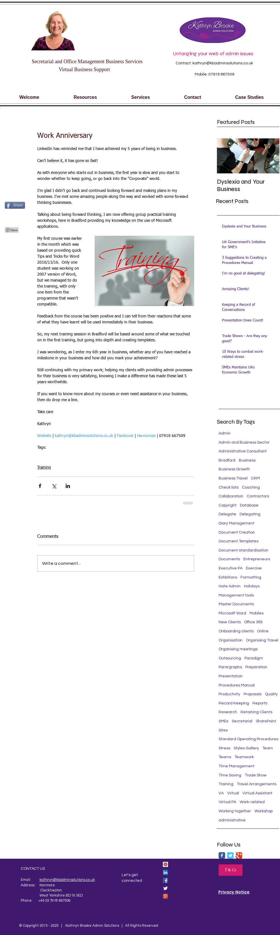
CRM (255, 478)
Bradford (227, 460)
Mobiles (257, 613)
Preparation (256, 667)
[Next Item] (270, 155)
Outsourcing (230, 658)
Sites (223, 730)
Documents (229, 559)
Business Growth (234, 469)
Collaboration (231, 496)
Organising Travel (262, 640)
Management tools (236, 595)
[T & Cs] (230, 870)
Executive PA (230, 568)
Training (74, 456)
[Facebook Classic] (222, 855)
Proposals (253, 694)
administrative (232, 820)
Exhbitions (228, 577)
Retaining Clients (256, 712)
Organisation (230, 640)
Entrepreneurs (256, 559)
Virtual (233, 793)
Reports (259, 703)
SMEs (223, 721)
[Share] (15, 205)
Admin (225, 433)
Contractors (258, 496)
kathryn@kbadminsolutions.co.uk (222, 63)
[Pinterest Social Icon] (165, 864)
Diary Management (236, 523)
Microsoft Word (50, 456)
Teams (225, 757)
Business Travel (233, 478)
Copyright (228, 505)
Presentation (230, 676)
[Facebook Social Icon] (165, 880)
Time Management (236, 766)
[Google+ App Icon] (165, 896)
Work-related (252, 802)
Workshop (263, 811)
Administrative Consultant (243, 451)
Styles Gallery (246, 748)
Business (247, 460)
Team (267, 748)
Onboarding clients (236, 631)
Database (249, 505)
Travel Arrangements (256, 784)
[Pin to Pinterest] (12, 230)
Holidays (252, 586)
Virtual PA (227, 802)
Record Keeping (234, 703)
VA (221, 793)
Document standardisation (243, 550)
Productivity (229, 694)
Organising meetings (238, 649)
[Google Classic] (239, 855)
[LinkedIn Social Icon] (165, 872)
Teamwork (244, 757)
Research (228, 712)
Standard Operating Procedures (248, 739)
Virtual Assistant (257, 793)
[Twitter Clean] (165, 888)
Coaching (251, 487)
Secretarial (93, 456)
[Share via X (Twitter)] (54, 486)
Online (263, 631)
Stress (224, 748)
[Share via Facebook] (40, 486)
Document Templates (238, 541)
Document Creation (237, 532)
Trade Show (256, 775)
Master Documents (236, 604)
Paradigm (253, 658)
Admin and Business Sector (244, 442)
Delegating (250, 514)
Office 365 (253, 622)
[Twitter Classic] (230, 855)
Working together (235, 811)
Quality (271, 694)
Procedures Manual (237, 685)
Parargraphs (230, 667)
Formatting (250, 577)
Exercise (254, 568)
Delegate (227, 514)
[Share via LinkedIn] (67, 486)
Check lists (228, 487)
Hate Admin (229, 586)
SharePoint (266, 721)
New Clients (230, 622)
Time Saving (230, 775)
